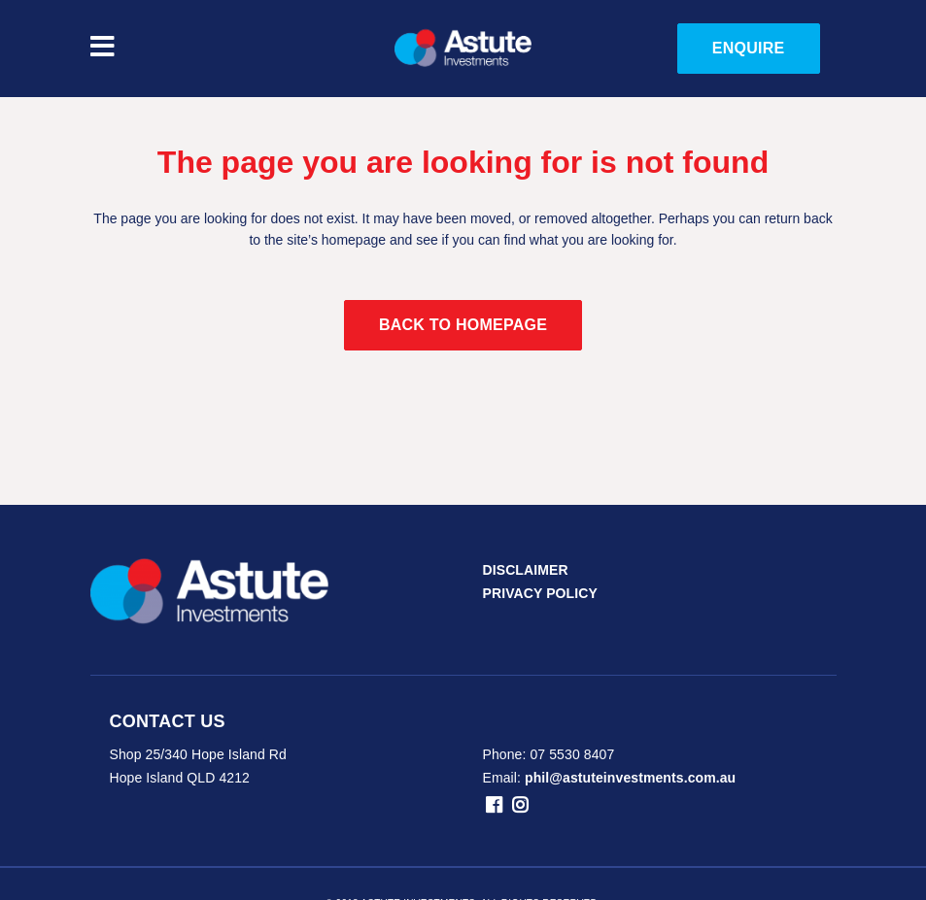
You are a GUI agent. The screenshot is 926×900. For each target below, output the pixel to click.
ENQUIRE (748, 48)
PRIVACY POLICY (540, 593)
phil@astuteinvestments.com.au (630, 777)
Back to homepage (463, 325)
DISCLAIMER (525, 570)
